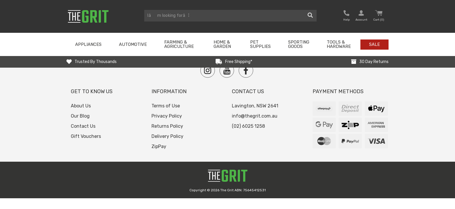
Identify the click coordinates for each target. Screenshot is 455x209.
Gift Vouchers (86, 136)
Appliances (88, 44)
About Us (81, 106)
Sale (374, 44)
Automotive (133, 44)
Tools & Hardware (339, 44)
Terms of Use (165, 106)
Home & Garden (222, 44)
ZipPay (158, 146)
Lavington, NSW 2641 (255, 106)
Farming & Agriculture (179, 44)
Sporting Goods (298, 44)
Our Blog (80, 116)
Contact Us (83, 126)
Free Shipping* (238, 61)
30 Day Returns (374, 61)
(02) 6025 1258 (248, 126)
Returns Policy (167, 126)
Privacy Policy (166, 116)
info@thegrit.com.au (254, 116)
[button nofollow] (346, 16)
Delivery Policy (167, 136)
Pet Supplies (260, 44)
